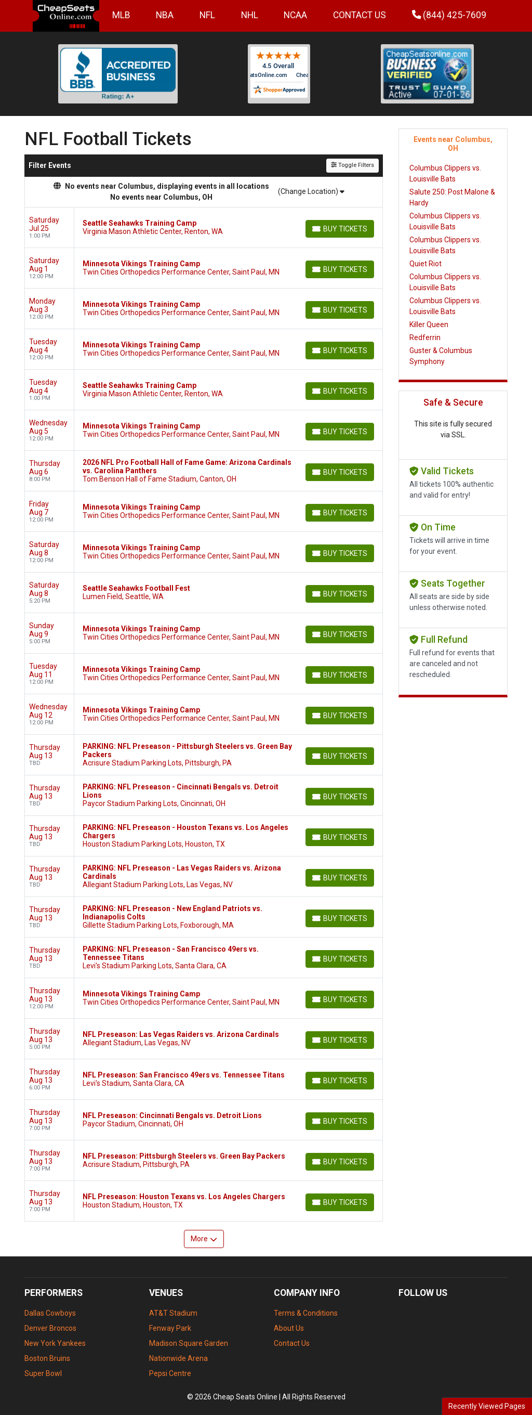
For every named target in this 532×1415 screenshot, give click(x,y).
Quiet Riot (425, 263)
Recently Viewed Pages (486, 1406)
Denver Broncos (50, 1328)
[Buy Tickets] (339, 229)
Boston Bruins (47, 1358)
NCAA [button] (295, 15)
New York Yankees (55, 1343)
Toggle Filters (352, 165)
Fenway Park (170, 1328)
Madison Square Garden (188, 1343)
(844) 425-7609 (449, 15)
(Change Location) (311, 191)
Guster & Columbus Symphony (440, 356)
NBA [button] (165, 15)
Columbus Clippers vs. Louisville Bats (445, 173)
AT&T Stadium (173, 1313)
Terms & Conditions (306, 1313)
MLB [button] (121, 15)
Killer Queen (428, 324)
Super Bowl (43, 1373)
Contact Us (359, 15)
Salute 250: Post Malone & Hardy (452, 197)
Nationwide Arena (178, 1358)
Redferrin (425, 337)
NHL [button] (249, 15)
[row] (203, 227)
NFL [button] (207, 15)
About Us (289, 1328)
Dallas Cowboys (50, 1313)
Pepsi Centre (170, 1373)
